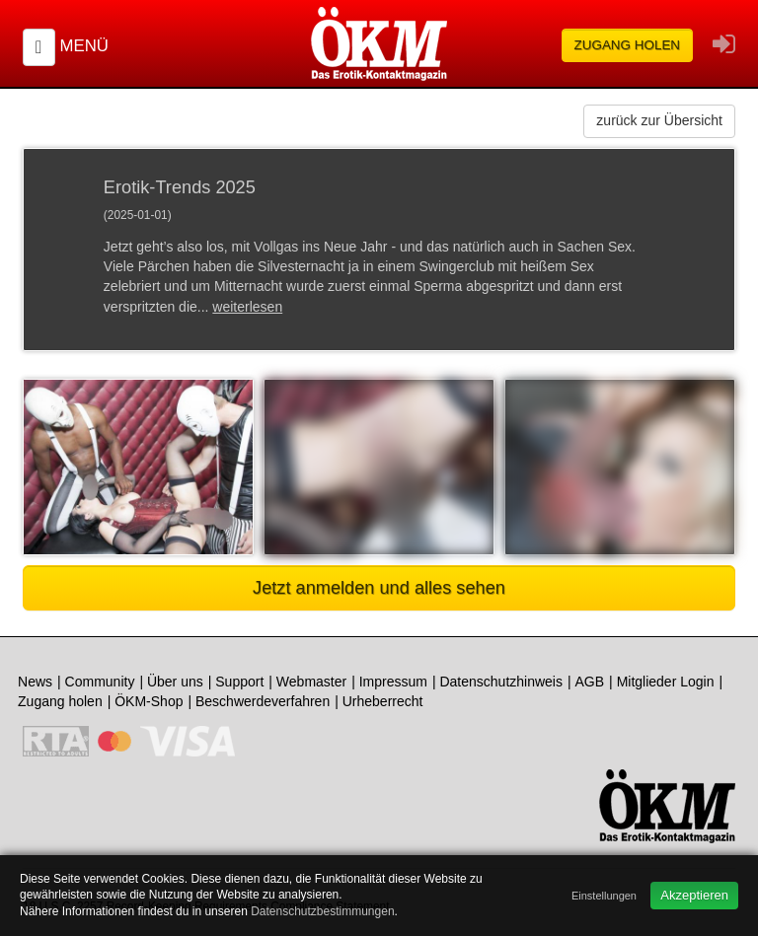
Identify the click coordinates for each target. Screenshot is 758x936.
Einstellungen (604, 895)
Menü (83, 45)
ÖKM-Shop (148, 701)
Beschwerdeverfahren (262, 701)
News (35, 681)
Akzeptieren (694, 895)
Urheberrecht (382, 701)
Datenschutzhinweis (501, 681)
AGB (590, 681)
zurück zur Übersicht (659, 120)
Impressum (393, 681)
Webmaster (311, 681)
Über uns (175, 681)
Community (100, 681)
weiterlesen (247, 307)
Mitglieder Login (666, 681)
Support (239, 681)
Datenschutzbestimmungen (322, 911)
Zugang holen (627, 44)
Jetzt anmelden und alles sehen (379, 588)
